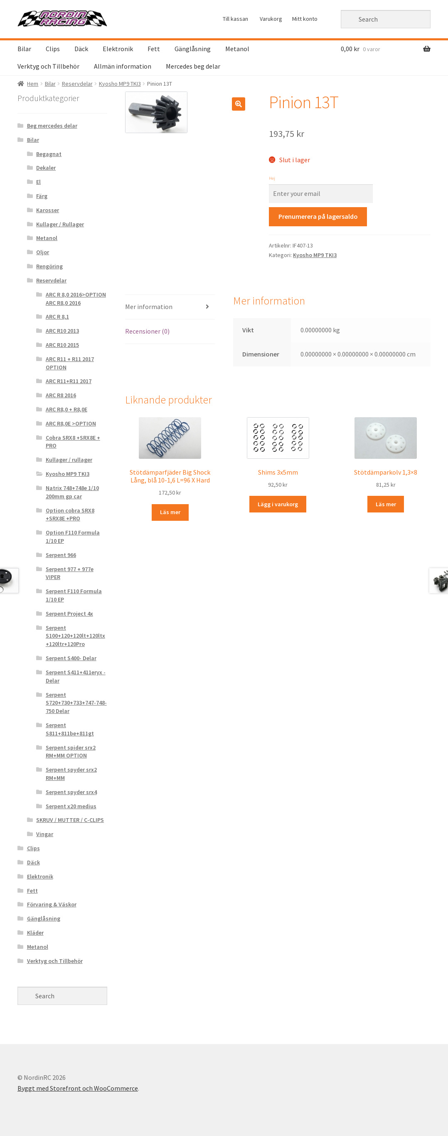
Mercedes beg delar (193, 66)
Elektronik (118, 49)
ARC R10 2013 (62, 330)
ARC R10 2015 (62, 345)
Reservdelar (77, 83)
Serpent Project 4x (69, 613)
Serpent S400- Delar (71, 658)
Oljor (42, 252)
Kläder (35, 932)
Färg (41, 196)
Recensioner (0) (147, 331)
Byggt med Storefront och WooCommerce (77, 1088)
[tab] (170, 307)
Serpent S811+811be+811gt (70, 729)
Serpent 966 (61, 555)
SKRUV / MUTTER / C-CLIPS (70, 820)
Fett (154, 49)
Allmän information (122, 66)
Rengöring (49, 266)
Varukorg (271, 18)
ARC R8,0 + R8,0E (66, 409)
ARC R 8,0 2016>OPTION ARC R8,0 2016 (76, 299)
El (38, 182)
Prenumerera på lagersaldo (318, 216)
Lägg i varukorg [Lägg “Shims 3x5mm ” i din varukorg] (278, 504)
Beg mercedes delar (52, 125)
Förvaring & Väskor (51, 904)
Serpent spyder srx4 (71, 792)
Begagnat (49, 154)
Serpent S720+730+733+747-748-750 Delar (76, 703)
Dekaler (46, 167)
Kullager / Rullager (60, 224)
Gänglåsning (193, 49)
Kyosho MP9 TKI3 (120, 83)
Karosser (47, 210)
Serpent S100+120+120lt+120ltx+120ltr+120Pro (75, 636)
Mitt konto (305, 18)
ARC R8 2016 (61, 395)
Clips (53, 49)
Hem (32, 83)
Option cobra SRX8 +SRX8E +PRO (70, 514)
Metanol (237, 49)
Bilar (24, 49)
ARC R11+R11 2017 (68, 381)
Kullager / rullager (69, 459)
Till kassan (235, 18)
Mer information (148, 306)
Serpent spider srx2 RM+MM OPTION (71, 752)
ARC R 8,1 (57, 316)
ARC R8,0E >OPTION (71, 423)
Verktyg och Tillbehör (48, 66)
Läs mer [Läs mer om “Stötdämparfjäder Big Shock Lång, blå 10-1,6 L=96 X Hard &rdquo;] (170, 512)
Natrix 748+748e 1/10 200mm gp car (72, 492)
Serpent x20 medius (71, 806)
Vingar (44, 834)
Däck (81, 49)
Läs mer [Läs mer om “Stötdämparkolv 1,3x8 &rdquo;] (386, 504)
